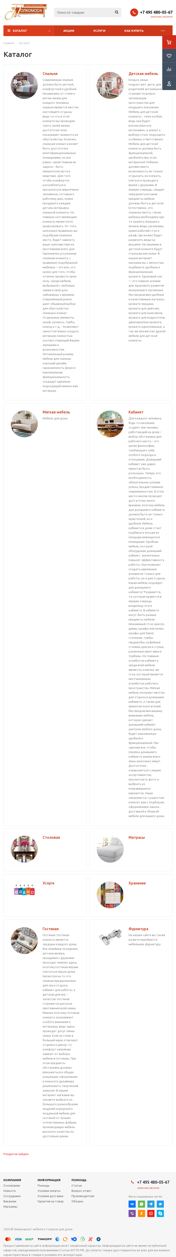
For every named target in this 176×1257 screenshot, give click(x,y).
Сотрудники (12, 1196)
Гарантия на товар (51, 1201)
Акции (68, 30)
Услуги (99, 30)
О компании (11, 1185)
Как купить (134, 30)
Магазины (10, 1206)
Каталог (20, 30)
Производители (83, 1196)
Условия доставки (50, 1196)
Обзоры (77, 1201)
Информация (49, 1180)
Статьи (77, 1185)
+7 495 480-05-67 (156, 12)
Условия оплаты (49, 1190)
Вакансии (9, 1201)
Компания (12, 1180)
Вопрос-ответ (82, 1190)
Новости (9, 1190)
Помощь (79, 1180)
